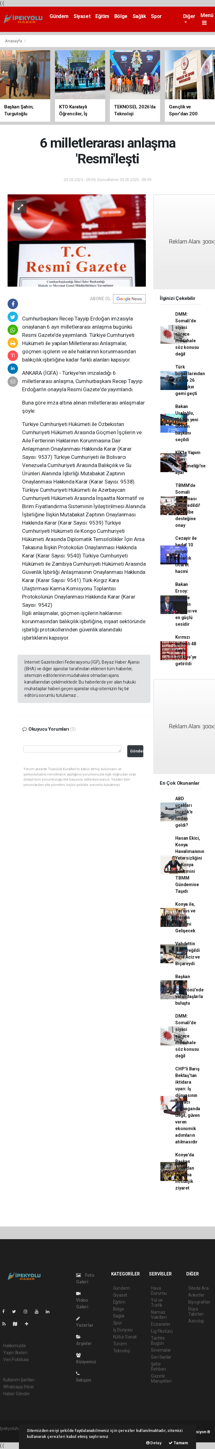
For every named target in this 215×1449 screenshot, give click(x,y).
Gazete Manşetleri (161, 1378)
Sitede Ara (198, 1288)
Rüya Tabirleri (196, 1311)
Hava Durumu (159, 1291)
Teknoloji (121, 1350)
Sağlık (139, 16)
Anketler (196, 1295)
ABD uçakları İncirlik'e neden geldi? (184, 812)
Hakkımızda (14, 1345)
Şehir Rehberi (158, 1366)
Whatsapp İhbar (18, 1386)
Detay (154, 1442)
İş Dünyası (123, 1329)
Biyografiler (199, 1302)
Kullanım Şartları (18, 1379)
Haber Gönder (16, 1393)
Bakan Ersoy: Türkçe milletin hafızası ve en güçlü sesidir (186, 604)
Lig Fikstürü (162, 1331)
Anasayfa (14, 41)
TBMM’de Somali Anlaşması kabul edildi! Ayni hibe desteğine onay (187, 505)
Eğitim (102, 16)
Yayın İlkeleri (15, 1352)
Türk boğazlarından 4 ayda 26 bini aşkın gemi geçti (190, 380)
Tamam (178, 1442)
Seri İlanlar (161, 1357)
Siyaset (82, 16)
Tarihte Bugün (158, 1341)
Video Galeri (82, 1300)
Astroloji (196, 1321)
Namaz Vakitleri (158, 1315)
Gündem (59, 16)
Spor (156, 16)
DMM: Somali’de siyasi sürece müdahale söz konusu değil (187, 334)
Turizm (120, 1343)
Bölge (121, 16)
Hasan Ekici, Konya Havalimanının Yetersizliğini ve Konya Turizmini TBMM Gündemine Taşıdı (189, 865)
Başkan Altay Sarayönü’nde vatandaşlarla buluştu (189, 990)
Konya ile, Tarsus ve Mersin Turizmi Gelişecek (185, 917)
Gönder (137, 751)
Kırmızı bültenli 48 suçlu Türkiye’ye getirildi (185, 650)
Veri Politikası (16, 1359)
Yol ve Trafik (157, 1303)
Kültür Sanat (125, 1336)
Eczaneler (160, 1324)
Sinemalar (161, 1350)
